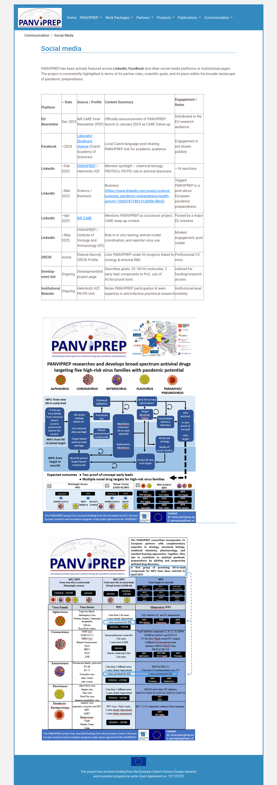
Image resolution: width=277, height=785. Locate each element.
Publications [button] (188, 18)
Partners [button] (143, 18)
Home (71, 18)
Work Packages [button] (117, 18)
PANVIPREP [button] (89, 18)
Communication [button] (217, 18)
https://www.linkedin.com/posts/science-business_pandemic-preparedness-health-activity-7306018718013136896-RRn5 (137, 196)
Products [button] (164, 18)
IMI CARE (84, 218)
